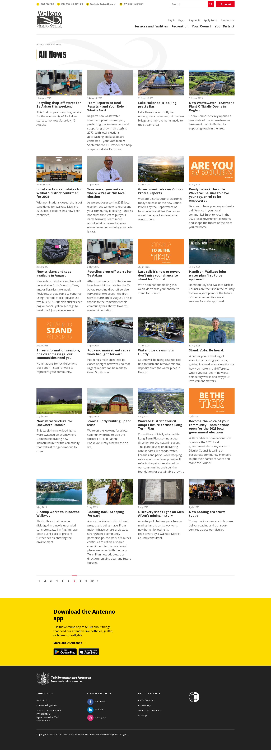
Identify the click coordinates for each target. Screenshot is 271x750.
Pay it (181, 20)
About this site (149, 693)
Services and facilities (151, 26)
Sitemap (142, 715)
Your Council (201, 26)
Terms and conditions (149, 710)
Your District (225, 26)
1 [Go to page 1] (39, 581)
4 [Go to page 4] (57, 581)
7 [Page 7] (74, 581)
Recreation (179, 26)
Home (39, 44)
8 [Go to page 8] (80, 581)
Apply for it (210, 20)
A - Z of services (146, 700)
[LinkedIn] (95, 709)
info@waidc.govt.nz (46, 705)
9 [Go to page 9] (86, 581)
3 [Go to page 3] (51, 581)
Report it (194, 20)
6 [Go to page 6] (68, 581)
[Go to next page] (97, 580)
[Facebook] (96, 701)
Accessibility (144, 705)
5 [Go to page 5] (62, 581)
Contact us (228, 20)
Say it (171, 20)
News (47, 44)
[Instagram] (96, 717)
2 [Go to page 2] (45, 581)
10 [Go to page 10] (92, 581)
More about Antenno (67, 643)
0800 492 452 (43, 700)
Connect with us (99, 693)
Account (225, 4)
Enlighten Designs (117, 734)
